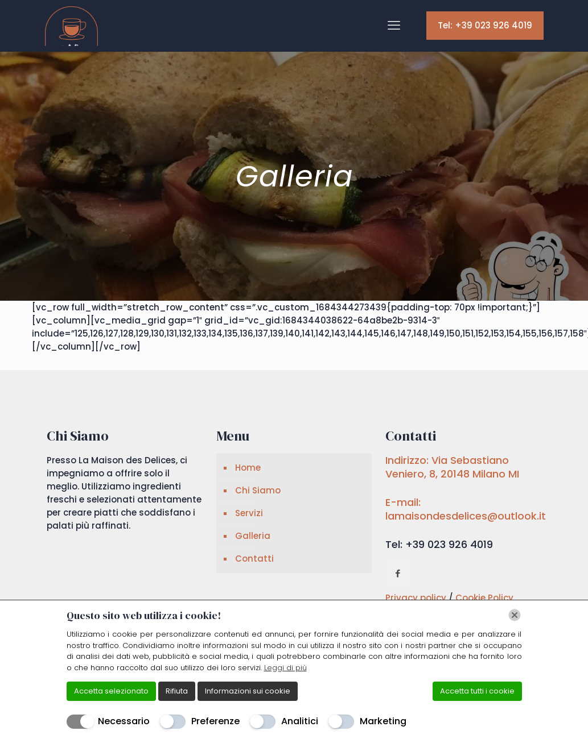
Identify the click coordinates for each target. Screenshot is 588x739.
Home (248, 468)
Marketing (383, 721)
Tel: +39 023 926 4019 (485, 25)
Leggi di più (285, 667)
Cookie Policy (484, 598)
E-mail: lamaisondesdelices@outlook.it (465, 509)
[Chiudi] (514, 615)
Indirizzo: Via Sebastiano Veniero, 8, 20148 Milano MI (452, 467)
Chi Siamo (258, 490)
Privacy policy (417, 598)
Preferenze (215, 721)
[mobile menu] (394, 25)
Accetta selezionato (111, 691)
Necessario (124, 721)
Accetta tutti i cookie (477, 691)
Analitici (299, 721)
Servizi (249, 513)
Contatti (254, 558)
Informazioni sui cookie (247, 691)
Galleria (252, 536)
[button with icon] (397, 573)
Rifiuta (177, 691)
